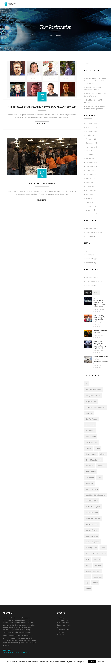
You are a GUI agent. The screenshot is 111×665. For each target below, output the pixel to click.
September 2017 (92, 190)
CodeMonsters (62, 620)
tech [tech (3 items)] (87, 577)
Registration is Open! (42, 183)
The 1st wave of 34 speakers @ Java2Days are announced (42, 107)
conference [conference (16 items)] (90, 431)
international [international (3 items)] (91, 471)
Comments (91, 259)
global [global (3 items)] (102, 454)
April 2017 (89, 202)
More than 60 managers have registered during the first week (99, 345)
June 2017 (89, 194)
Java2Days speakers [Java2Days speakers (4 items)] (93, 518)
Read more (42, 123)
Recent (96, 292)
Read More (100, 662)
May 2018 (89, 182)
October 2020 (90, 135)
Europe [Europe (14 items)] (88, 448)
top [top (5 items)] (87, 583)
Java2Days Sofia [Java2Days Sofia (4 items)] (92, 512)
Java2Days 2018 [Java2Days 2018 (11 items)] (92, 489)
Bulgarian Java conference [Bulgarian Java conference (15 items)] (95, 407)
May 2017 (89, 198)
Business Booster (92, 228)
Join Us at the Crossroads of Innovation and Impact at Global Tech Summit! (95, 80)
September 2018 (92, 175)
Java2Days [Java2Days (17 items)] (90, 483)
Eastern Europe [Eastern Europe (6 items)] (91, 442)
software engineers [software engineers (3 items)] (93, 571)
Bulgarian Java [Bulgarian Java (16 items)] (91, 401)
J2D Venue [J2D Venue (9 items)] (90, 477)
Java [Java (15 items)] (99, 477)
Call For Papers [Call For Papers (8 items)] (91, 419)
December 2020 (91, 131)
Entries (90, 255)
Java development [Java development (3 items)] (92, 542)
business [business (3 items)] (89, 413)
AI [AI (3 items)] (86, 384)
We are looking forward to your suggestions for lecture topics (98, 319)
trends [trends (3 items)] (95, 583)
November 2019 (91, 147)
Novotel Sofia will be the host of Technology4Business (100, 360)
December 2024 (91, 123)
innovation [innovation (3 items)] (101, 466)
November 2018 (91, 167)
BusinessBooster (63, 630)
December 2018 (91, 163)
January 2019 (90, 159)
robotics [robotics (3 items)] (97, 559)
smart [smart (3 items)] (88, 565)
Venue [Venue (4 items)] (88, 588)
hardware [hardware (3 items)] (89, 466)
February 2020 (91, 139)
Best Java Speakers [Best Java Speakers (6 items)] (93, 395)
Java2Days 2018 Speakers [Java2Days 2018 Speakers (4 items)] (95, 495)
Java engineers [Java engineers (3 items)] (91, 548)
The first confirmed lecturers (100, 332)
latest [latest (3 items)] (103, 548)
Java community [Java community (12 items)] (92, 524)
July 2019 (89, 151)
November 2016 (91, 214)
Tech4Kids (61, 634)
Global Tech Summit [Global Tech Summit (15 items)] (93, 460)
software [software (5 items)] (98, 565)
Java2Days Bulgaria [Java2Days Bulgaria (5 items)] (93, 507)
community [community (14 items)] (90, 425)
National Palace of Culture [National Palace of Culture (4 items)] (96, 553)
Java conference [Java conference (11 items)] (92, 530)
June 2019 (89, 155)
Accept (92, 662)
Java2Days (61, 618)
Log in (88, 251)
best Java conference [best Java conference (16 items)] (93, 390)
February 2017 (91, 206)
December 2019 (91, 143)
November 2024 (91, 127)
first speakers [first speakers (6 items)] (91, 454)
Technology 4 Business (94, 232)
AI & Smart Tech (63, 623)
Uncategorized (91, 236)
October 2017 (90, 186)
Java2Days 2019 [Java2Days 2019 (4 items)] (92, 501)
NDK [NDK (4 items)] (87, 559)
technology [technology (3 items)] (97, 577)
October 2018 (90, 170)
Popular (88, 292)
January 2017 (90, 210)
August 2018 (90, 178)
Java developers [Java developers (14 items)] (92, 536)
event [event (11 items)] (98, 448)
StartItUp (60, 632)
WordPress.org (91, 263)
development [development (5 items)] (91, 436)
